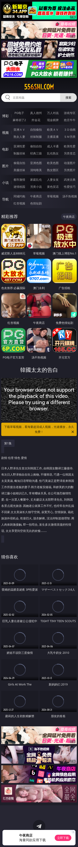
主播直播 (53, 137)
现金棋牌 (53, 120)
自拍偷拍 (36, 130)
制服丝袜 (19, 153)
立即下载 (63, 838)
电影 (5, 149)
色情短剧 (36, 203)
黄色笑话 (53, 187)
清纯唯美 (36, 170)
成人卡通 (53, 146)
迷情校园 (19, 187)
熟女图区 (53, 170)
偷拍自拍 (36, 146)
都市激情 (19, 180)
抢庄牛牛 (70, 120)
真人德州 (36, 113)
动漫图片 (70, 163)
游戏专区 (70, 113)
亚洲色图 (36, 163)
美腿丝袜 (19, 170)
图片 (5, 166)
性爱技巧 (70, 187)
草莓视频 (53, 196)
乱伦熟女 (53, 153)
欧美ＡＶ (53, 130)
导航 (5, 199)
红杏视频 (19, 203)
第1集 (8, 443)
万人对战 (53, 113)
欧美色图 (53, 163)
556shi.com (39, 87)
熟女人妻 (19, 137)
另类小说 (36, 187)
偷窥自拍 (19, 163)
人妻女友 (53, 180)
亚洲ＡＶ (19, 130)
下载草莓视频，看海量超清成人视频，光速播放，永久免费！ (39, 429)
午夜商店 (36, 196)
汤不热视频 (69, 196)
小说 (5, 182)
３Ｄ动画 (70, 130)
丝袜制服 (36, 137)
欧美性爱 (70, 146)
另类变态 (70, 153)
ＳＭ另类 (70, 137)
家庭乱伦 (36, 180)
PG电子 (19, 113)
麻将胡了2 (19, 120)
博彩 (5, 116)
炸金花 (36, 120)
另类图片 (70, 170)
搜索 (68, 97)
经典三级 (36, 153)
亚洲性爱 (19, 146)
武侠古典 (70, 180)
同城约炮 (19, 196)
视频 (5, 132)
